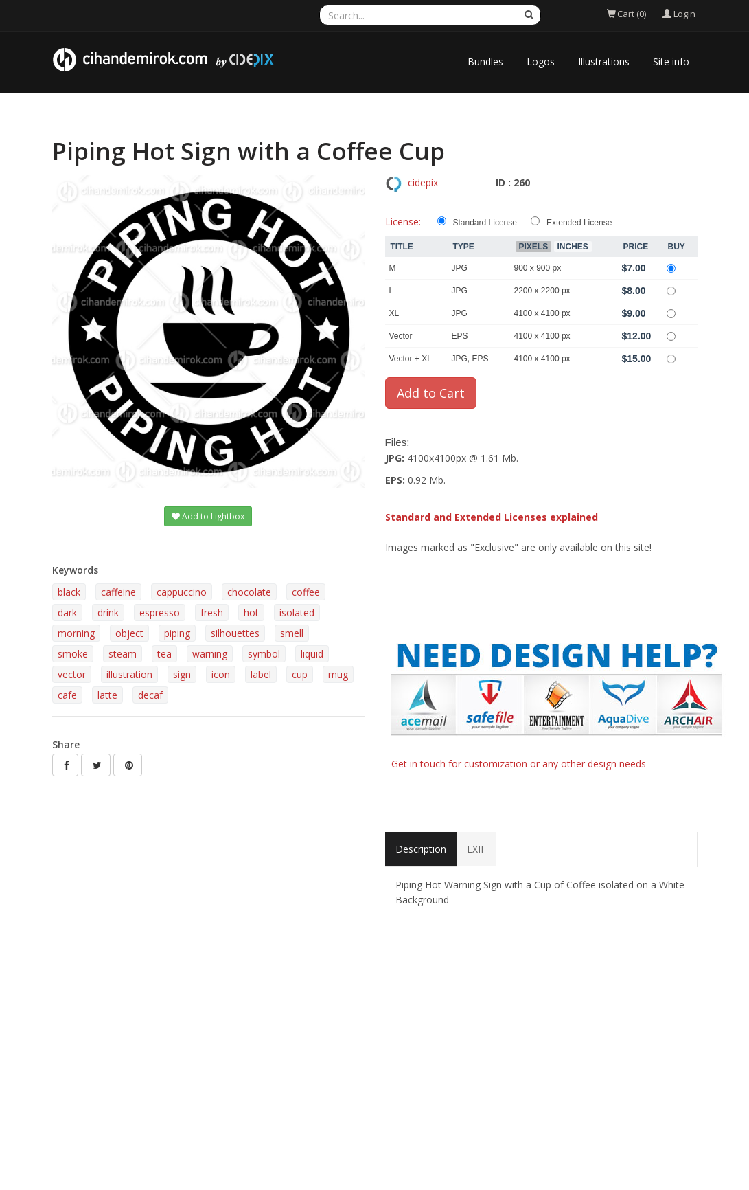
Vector (401, 336)
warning (209, 653)
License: (403, 221)
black (69, 591)
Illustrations (604, 61)
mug (338, 674)
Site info (671, 61)
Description (420, 848)
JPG (460, 268)
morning (76, 633)
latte (107, 694)
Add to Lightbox (208, 516)
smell (291, 633)
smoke (73, 653)
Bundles (485, 61)
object (129, 633)
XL (394, 313)
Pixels (534, 246)
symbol (264, 653)
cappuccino (182, 591)
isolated (296, 612)
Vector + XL (410, 358)
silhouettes (235, 633)
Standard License (485, 222)
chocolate (249, 591)
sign (182, 674)
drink (108, 612)
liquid (312, 653)
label (261, 674)
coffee (306, 591)
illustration (129, 674)
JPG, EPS (470, 358)
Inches (572, 246)
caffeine (118, 591)
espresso (159, 612)
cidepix (423, 182)
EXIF (476, 848)
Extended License (579, 222)
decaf (150, 694)
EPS (460, 336)
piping (177, 633)
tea (164, 653)
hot (251, 612)
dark (67, 612)
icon (220, 674)
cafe (67, 694)
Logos (541, 61)
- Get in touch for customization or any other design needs (515, 763)
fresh (211, 612)
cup (300, 674)
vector (72, 674)
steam (122, 653)
